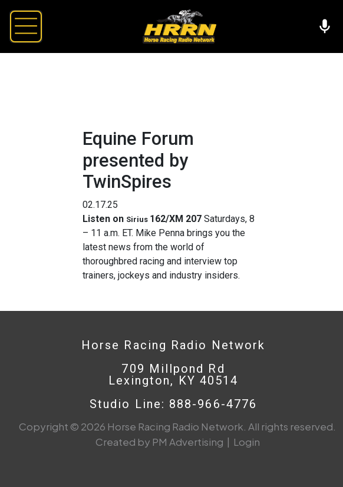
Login (246, 441)
